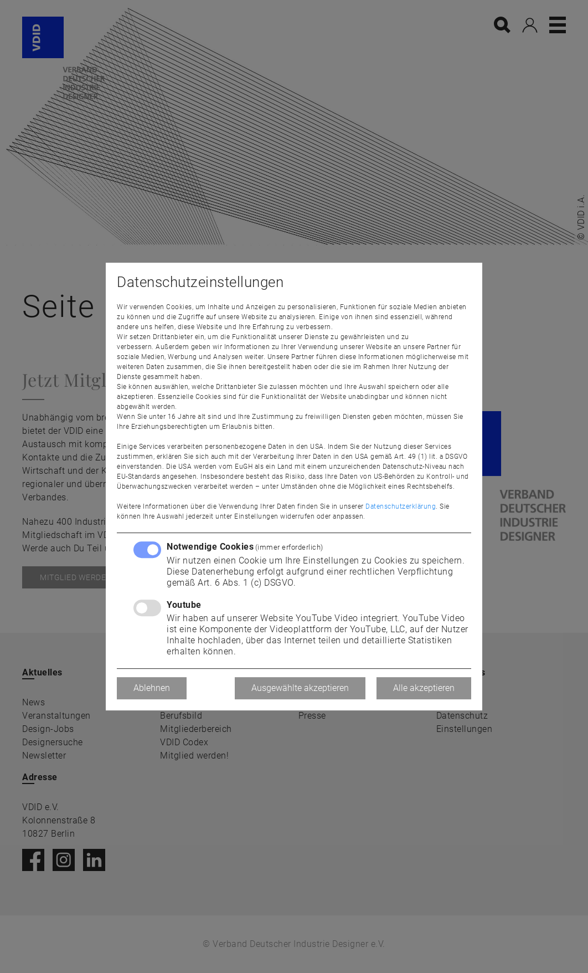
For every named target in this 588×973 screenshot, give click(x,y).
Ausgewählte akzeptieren (300, 688)
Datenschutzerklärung (400, 506)
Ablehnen (151, 688)
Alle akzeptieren (424, 688)
